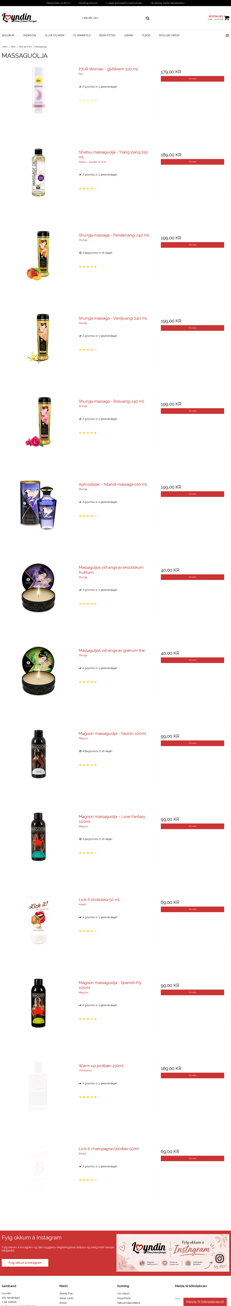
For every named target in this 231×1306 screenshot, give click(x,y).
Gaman (128, 35)
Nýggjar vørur (169, 35)
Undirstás (29, 35)
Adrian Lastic (66, 1298)
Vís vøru (192, 78)
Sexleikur (8, 35)
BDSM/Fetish (107, 35)
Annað (63, 1302)
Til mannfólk (82, 35)
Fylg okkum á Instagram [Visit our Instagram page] (25, 1262)
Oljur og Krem (54, 35)
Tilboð (146, 35)
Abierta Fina (65, 1293)
